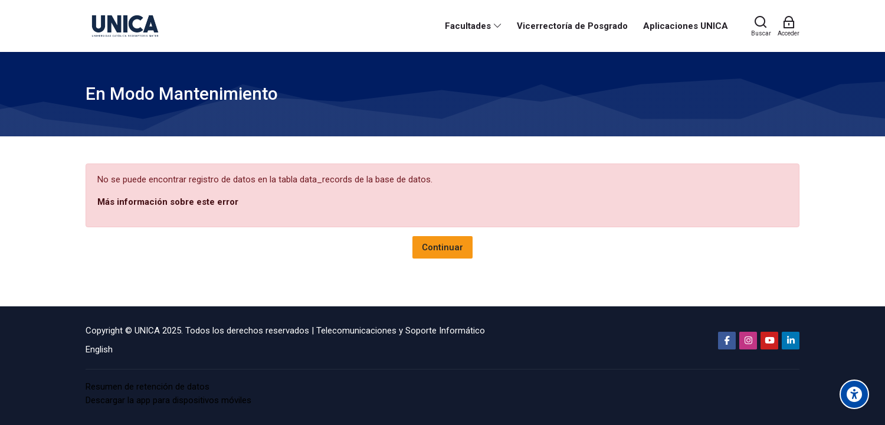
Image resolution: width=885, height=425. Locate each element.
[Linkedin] (790, 340)
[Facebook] (727, 340)
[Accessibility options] (854, 394)
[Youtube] (769, 340)
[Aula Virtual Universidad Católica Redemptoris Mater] (125, 26)
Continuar (442, 247)
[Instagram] (748, 340)
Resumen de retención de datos (147, 386)
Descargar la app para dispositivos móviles (168, 400)
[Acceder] (788, 26)
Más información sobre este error (167, 202)
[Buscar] (761, 26)
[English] (99, 350)
